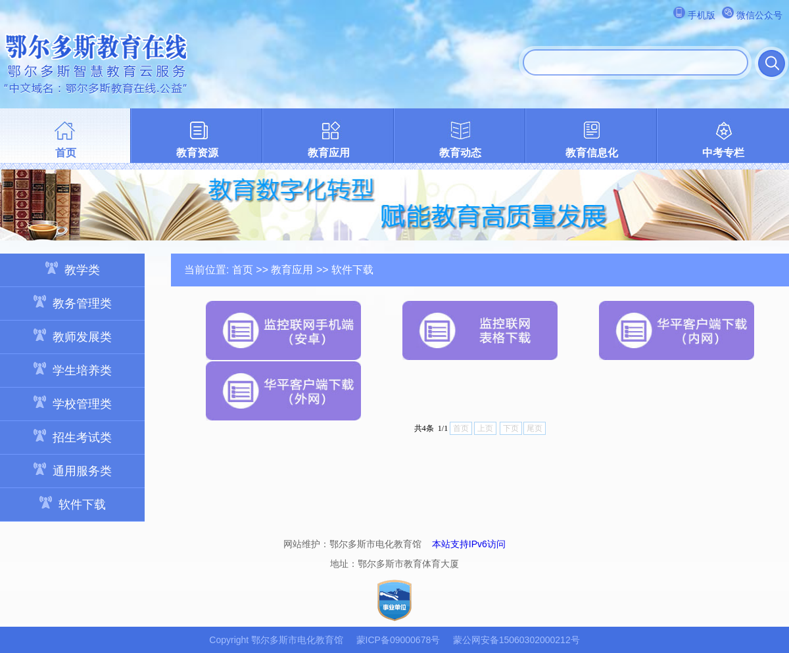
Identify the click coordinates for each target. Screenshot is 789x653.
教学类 (72, 269)
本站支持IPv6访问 (469, 544)
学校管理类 (73, 403)
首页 (65, 152)
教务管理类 (73, 302)
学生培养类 (73, 369)
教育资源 (197, 152)
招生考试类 (73, 436)
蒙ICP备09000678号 (398, 640)
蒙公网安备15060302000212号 (516, 640)
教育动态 (460, 152)
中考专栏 (723, 152)
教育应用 (329, 152)
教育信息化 (591, 152)
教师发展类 (73, 336)
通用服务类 (73, 470)
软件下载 (72, 503)
